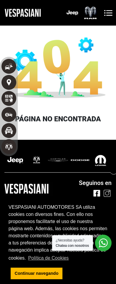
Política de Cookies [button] (48, 258)
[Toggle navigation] (108, 13)
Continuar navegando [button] (37, 273)
